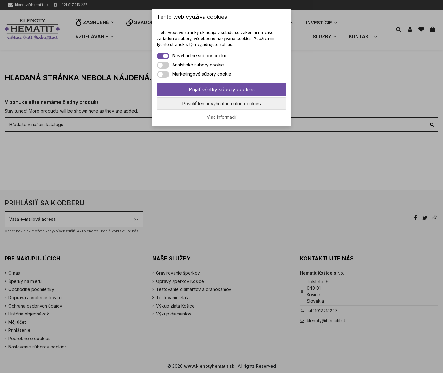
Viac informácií (221, 117)
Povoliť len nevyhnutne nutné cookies (221, 103)
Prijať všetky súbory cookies (222, 89)
